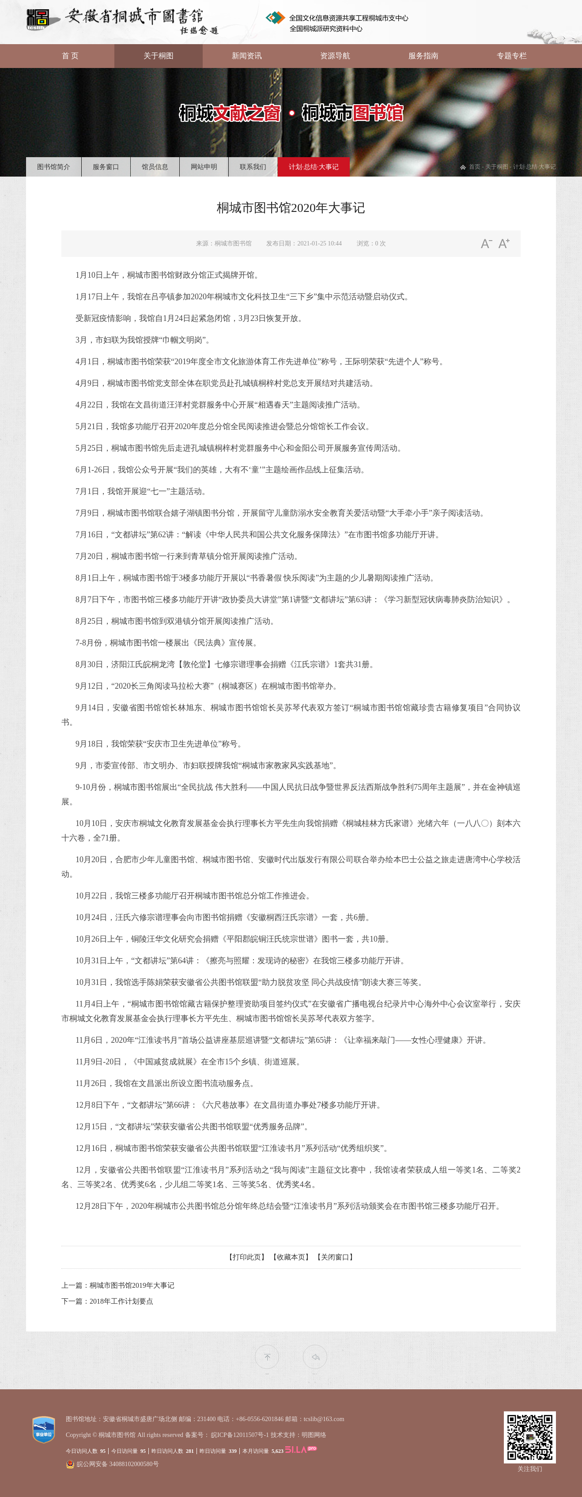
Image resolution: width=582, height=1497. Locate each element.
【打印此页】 (247, 1257)
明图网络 (314, 1435)
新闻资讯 (247, 56)
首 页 (70, 56)
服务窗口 (106, 166)
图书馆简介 (53, 166)
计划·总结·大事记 (314, 166)
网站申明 (204, 166)
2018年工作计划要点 (121, 1301)
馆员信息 (155, 166)
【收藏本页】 (291, 1257)
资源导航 (335, 56)
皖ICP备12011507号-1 (240, 1435)
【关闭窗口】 (335, 1257)
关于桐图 (159, 56)
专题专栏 (512, 56)
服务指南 (423, 56)
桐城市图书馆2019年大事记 (132, 1285)
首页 (474, 166)
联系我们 (253, 166)
